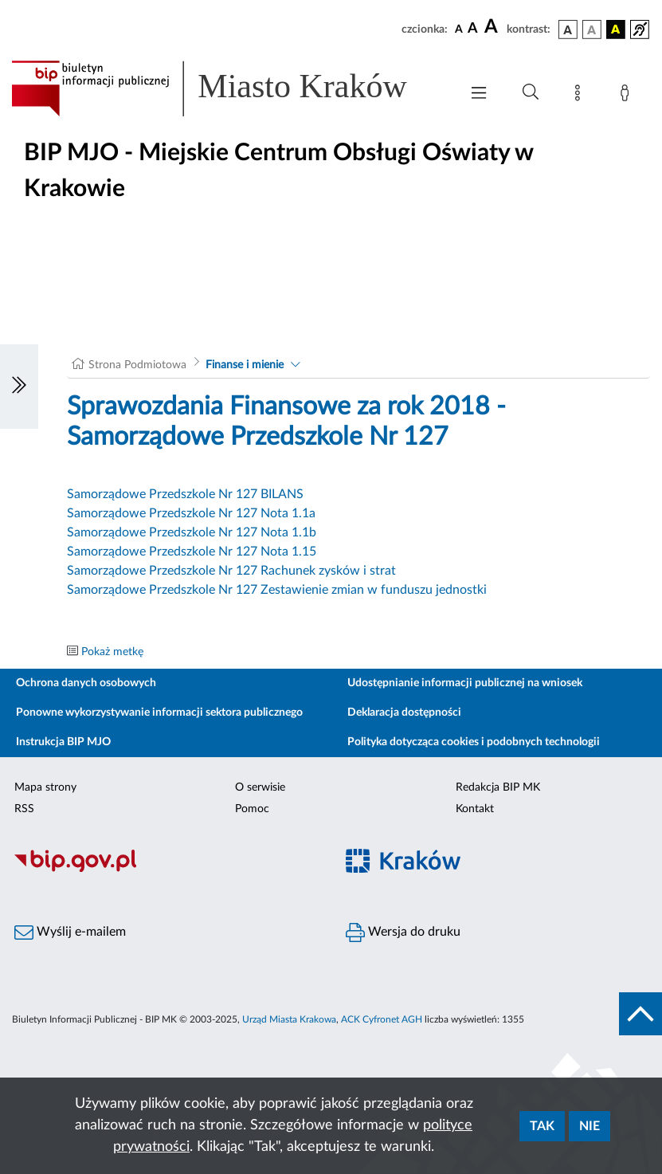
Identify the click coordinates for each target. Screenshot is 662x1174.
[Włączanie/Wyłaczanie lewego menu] (19, 386)
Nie (589, 1126)
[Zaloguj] (628, 95)
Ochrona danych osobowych (86, 683)
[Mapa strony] (580, 95)
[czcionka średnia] (473, 29)
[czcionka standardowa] (459, 28)
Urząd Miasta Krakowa (289, 1019)
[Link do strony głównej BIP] (227, 88)
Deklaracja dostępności (404, 712)
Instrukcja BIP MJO (63, 742)
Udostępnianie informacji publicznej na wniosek (464, 683)
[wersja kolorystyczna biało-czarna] (592, 29)
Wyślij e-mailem (70, 932)
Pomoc (252, 809)
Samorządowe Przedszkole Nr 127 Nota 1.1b (191, 532)
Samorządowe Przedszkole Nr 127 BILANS (185, 494)
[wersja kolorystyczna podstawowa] (568, 29)
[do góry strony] (640, 1013)
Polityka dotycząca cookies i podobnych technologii (473, 742)
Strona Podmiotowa (137, 365)
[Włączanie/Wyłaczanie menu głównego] (479, 94)
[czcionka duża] (493, 27)
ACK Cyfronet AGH (381, 1019)
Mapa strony (45, 787)
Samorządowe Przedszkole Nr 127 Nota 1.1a (191, 513)
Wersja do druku (403, 932)
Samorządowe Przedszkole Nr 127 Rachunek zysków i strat (231, 570)
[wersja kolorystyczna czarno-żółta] (615, 29)
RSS (24, 809)
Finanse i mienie (245, 365)
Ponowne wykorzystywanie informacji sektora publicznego (159, 712)
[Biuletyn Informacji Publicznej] (165, 869)
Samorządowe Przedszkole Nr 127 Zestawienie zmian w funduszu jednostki (277, 589)
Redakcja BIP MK (498, 787)
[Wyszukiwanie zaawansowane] (531, 92)
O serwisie (260, 787)
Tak (542, 1126)
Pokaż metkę (112, 652)
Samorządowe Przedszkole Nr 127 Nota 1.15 (191, 551)
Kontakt (475, 809)
